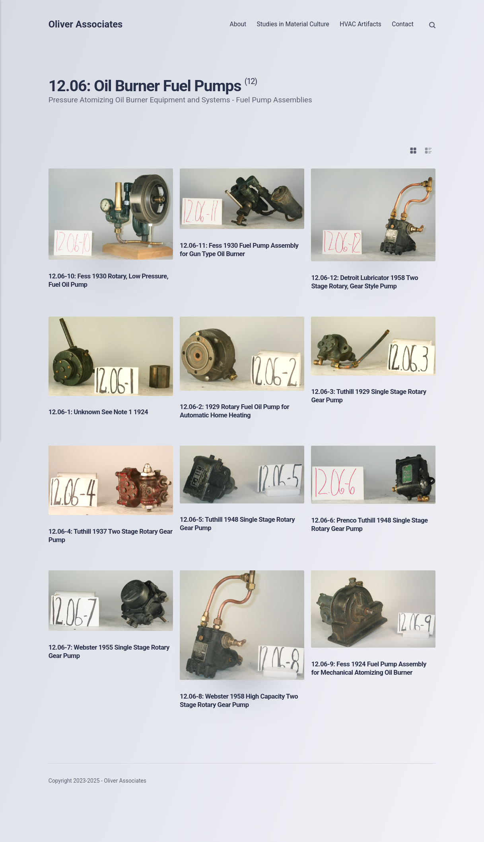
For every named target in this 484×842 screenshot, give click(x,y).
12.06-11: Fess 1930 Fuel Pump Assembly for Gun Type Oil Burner (229, 249)
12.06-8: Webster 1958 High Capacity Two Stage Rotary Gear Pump (242, 700)
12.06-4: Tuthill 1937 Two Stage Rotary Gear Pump (106, 535)
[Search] (432, 24)
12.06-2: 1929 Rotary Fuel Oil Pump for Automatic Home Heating (237, 411)
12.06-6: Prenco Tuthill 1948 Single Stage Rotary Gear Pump (372, 524)
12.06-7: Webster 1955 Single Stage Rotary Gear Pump (102, 651)
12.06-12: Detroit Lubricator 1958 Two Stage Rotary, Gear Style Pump (367, 282)
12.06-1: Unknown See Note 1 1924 (101, 412)
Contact (403, 24)
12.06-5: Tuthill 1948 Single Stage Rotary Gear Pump (240, 523)
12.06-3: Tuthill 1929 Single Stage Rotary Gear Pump (371, 396)
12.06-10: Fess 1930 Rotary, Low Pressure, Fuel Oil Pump (97, 280)
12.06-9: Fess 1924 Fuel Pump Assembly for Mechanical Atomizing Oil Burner (371, 668)
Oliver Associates (87, 24)
